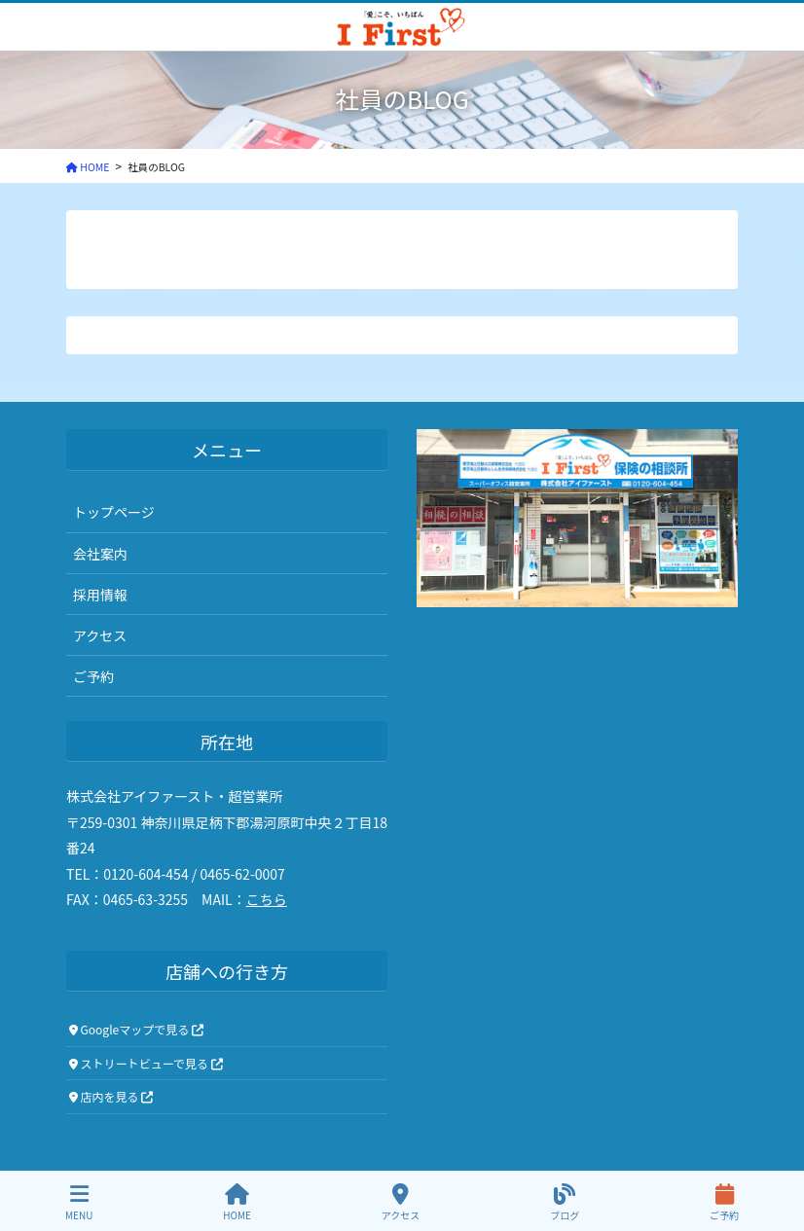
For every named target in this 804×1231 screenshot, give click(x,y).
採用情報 (100, 594)
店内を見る (111, 1096)
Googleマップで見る (136, 1029)
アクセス (100, 635)
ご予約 (93, 676)
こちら (266, 899)
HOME (237, 1202)
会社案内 (100, 553)
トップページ (114, 512)
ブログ (564, 1202)
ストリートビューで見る (146, 1063)
